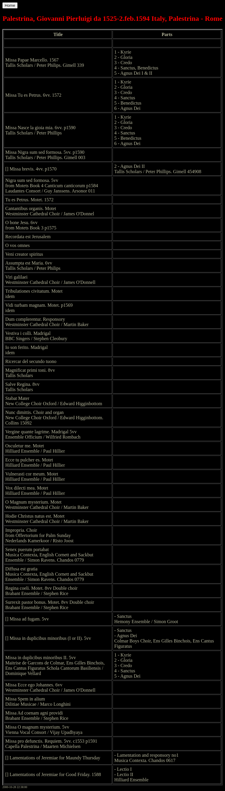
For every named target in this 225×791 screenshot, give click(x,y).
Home (10, 5)
